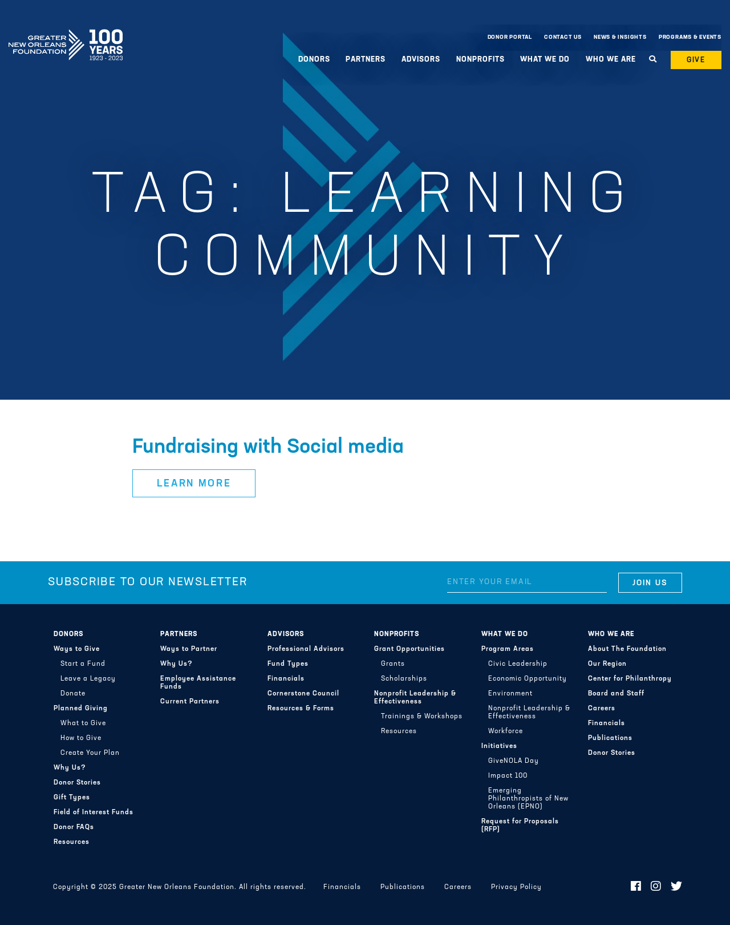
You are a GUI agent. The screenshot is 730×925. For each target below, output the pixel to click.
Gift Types (72, 797)
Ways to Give (77, 649)
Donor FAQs (74, 827)
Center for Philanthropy (630, 678)
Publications (610, 738)
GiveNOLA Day (513, 761)
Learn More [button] (194, 483)
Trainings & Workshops (422, 716)
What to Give (83, 723)
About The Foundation (627, 649)
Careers (601, 708)
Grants (393, 664)
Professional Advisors (305, 649)
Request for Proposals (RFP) (520, 825)
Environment (510, 693)
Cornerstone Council (303, 693)
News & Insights (620, 37)
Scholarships (404, 678)
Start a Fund (83, 664)
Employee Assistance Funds (198, 682)
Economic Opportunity (527, 678)
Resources (72, 842)
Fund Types (288, 664)
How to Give (81, 738)
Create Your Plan (90, 753)
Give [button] (696, 60)
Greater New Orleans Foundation (66, 35)
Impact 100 (508, 776)
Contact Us (563, 37)
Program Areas (507, 649)
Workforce (505, 731)
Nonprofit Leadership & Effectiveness (415, 697)
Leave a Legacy (88, 678)
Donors (314, 59)
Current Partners (190, 701)
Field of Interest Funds (93, 812)
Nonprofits (480, 59)
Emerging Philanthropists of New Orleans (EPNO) (528, 798)
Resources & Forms (300, 708)
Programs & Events (690, 37)
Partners (366, 59)
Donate (73, 693)
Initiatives (499, 746)
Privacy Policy (516, 887)
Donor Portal (510, 37)
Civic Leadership (518, 664)
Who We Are (611, 59)
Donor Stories (77, 782)
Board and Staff (616, 693)
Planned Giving (81, 708)
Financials (286, 678)
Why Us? (70, 768)
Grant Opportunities (409, 649)
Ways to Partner (188, 649)
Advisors (421, 59)
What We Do (545, 59)
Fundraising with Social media (268, 447)
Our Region (607, 664)
